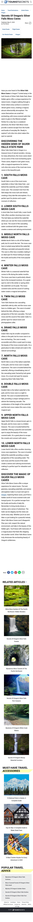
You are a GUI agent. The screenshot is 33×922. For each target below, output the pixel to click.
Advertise (24, 904)
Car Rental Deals (7, 34)
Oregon (17, 34)
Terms (18, 902)
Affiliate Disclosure (8, 904)
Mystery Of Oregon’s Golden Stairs (15, 888)
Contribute (13, 902)
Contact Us (17, 904)
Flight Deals (16, 29)
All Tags (17, 906)
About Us (6, 902)
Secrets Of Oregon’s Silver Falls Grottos (16, 892)
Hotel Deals (6, 29)
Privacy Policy (25, 902)
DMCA (29, 904)
